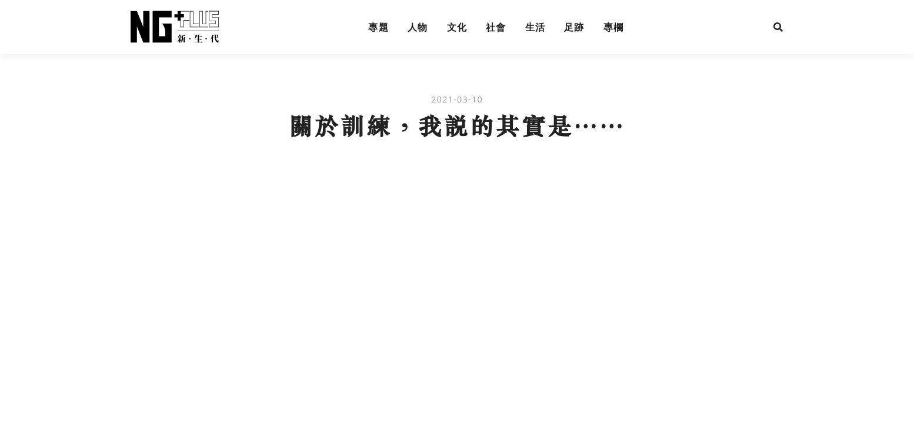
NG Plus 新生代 (175, 27)
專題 (378, 27)
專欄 (613, 27)
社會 (496, 27)
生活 (535, 27)
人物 (418, 27)
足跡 (574, 27)
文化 (457, 27)
